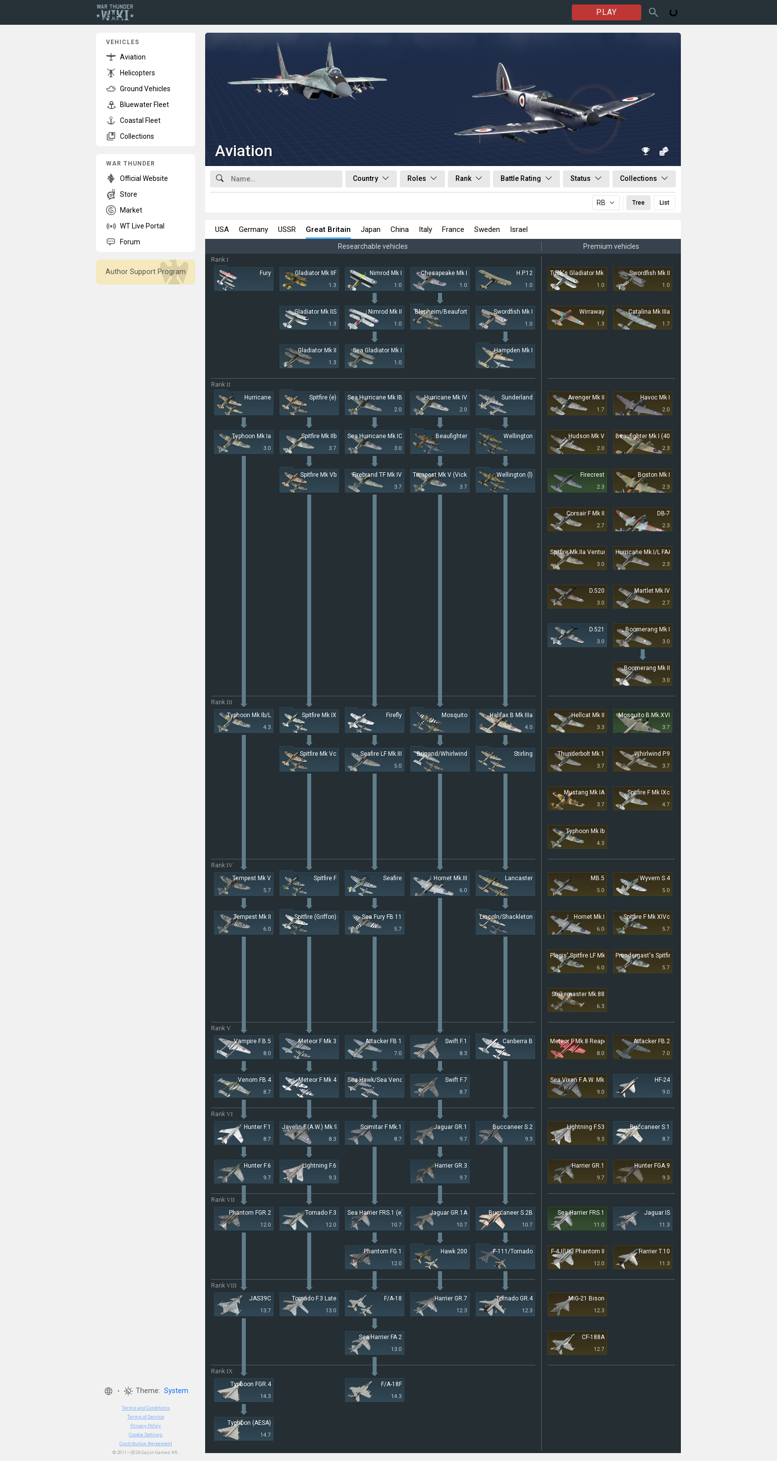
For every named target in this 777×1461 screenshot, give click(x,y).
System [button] (176, 1391)
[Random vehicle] (663, 151)
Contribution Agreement (145, 1443)
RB (601, 203)
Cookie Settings (146, 1434)
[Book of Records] (645, 151)
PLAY (606, 12)
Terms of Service (145, 1416)
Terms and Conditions (146, 1407)
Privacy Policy (145, 1425)
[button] (108, 1391)
